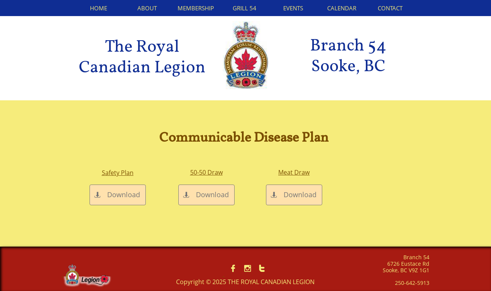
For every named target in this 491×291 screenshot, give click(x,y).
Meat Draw (294, 172)
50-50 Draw (206, 172)
